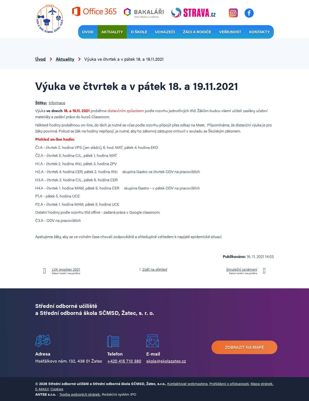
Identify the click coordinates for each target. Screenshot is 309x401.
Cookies (56, 388)
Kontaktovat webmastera (187, 383)
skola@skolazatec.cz (166, 361)
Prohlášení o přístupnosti (229, 383)
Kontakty (259, 32)
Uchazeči (165, 32)
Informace (57, 102)
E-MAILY (42, 388)
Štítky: (41, 102)
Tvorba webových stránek (79, 394)
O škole (139, 32)
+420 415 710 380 (124, 361)
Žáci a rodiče (197, 32)
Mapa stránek (262, 383)
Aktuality (112, 32)
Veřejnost (230, 32)
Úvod (87, 32)
